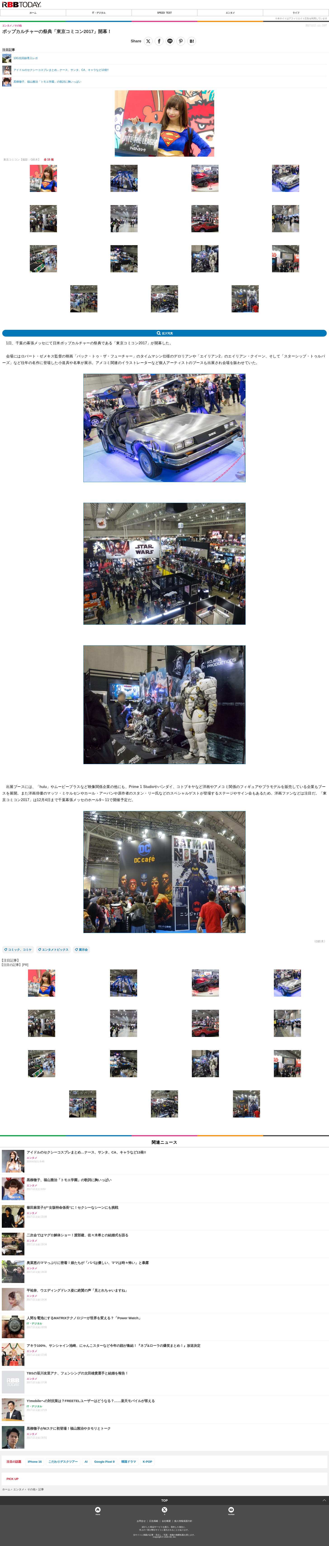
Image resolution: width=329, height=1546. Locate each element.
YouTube (231, 1514)
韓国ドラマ (128, 1461)
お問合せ (141, 1521)
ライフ (296, 13)
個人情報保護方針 (183, 1521)
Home (98, 1514)
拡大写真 (167, 333)
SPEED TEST (164, 13)
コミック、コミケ (20, 949)
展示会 (83, 949)
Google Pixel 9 (104, 1461)
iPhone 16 (35, 1461)
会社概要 (166, 1521)
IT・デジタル (99, 13)
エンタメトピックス (55, 949)
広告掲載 (153, 1521)
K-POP (147, 1461)
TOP (164, 1500)
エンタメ (230, 13)
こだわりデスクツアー (63, 1461)
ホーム (33, 13)
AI (86, 1461)
